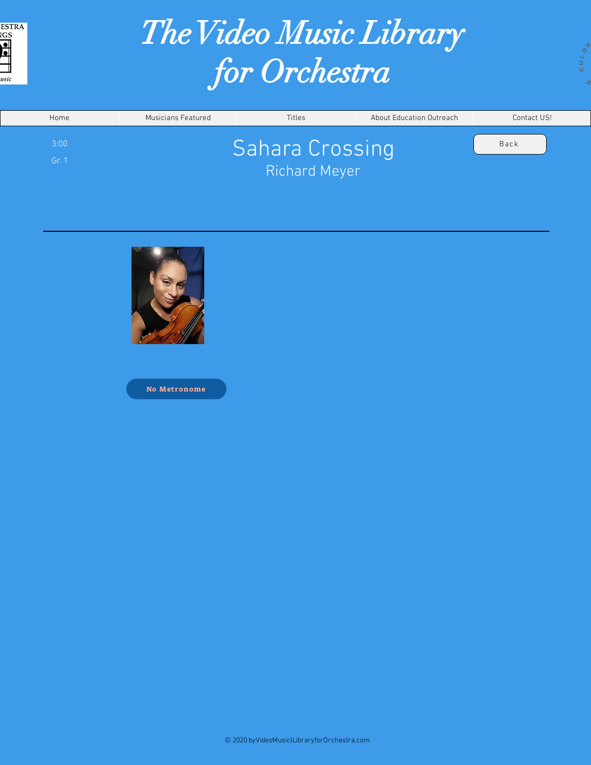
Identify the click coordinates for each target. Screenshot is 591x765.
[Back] (510, 144)
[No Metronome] (176, 389)
